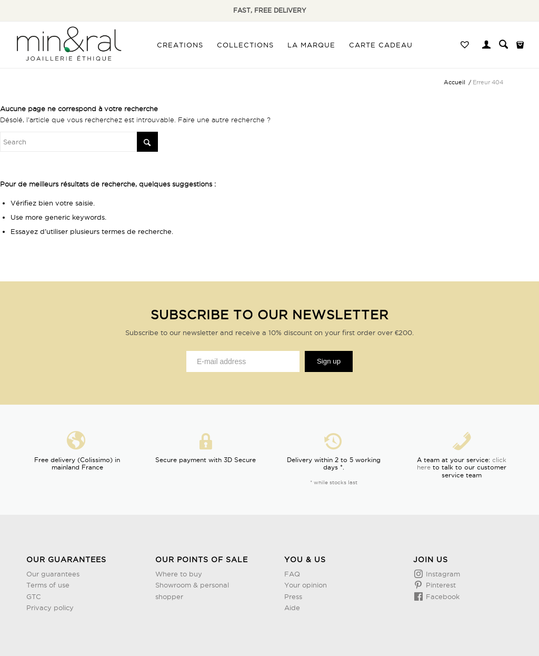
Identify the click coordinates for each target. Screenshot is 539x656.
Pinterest (440, 585)
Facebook (442, 596)
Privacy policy (50, 607)
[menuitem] (180, 45)
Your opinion (305, 585)
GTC (33, 596)
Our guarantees (52, 573)
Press (293, 596)
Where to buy (178, 573)
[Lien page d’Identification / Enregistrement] (486, 46)
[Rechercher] (503, 45)
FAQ (292, 573)
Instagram (442, 573)
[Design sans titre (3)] (68, 45)
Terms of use (47, 585)
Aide (292, 607)
